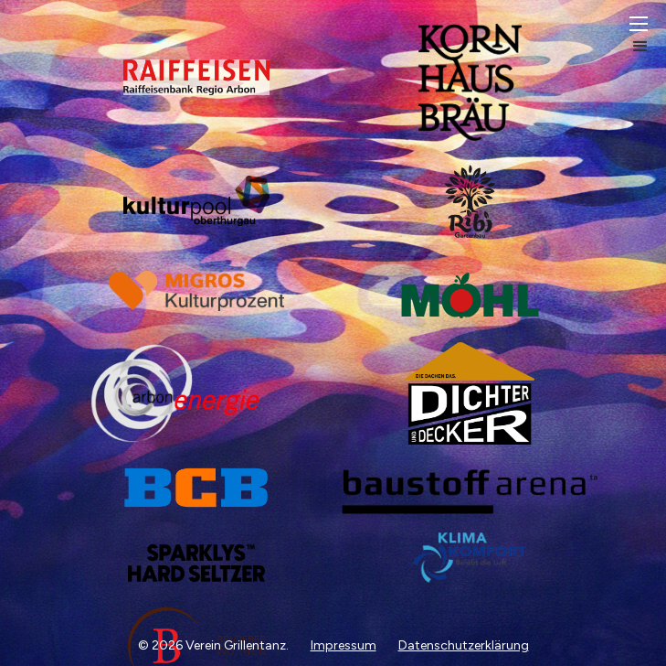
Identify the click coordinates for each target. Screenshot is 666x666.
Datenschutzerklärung (463, 645)
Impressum (343, 645)
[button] (647, 37)
